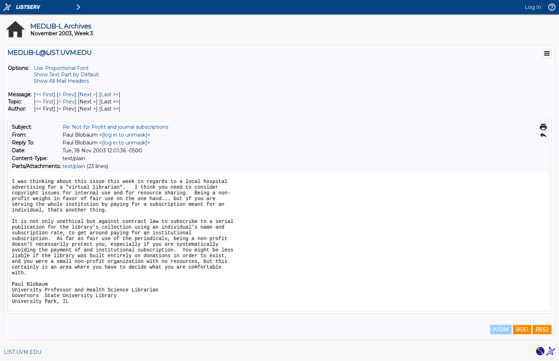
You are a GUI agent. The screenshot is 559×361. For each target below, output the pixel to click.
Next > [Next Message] (88, 94)
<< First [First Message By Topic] (44, 101)
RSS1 (522, 329)
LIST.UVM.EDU (22, 352)
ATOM (501, 329)
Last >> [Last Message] (110, 94)
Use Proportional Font (61, 68)
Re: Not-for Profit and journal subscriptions (115, 127)
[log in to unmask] (124, 135)
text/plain (73, 166)
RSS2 (542, 329)
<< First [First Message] (44, 94)
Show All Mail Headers (61, 81)
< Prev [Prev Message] (66, 94)
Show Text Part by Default (66, 74)
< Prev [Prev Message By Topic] (66, 101)
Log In (533, 7)
